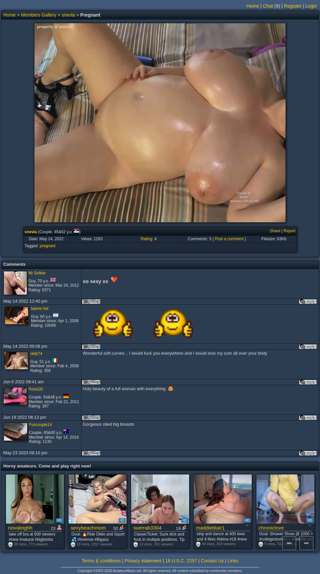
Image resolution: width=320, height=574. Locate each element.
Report (289, 231)
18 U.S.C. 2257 (181, 560)
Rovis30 (35, 389)
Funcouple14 (40, 424)
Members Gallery (38, 15)
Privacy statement (143, 560)
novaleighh (20, 528)
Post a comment (229, 239)
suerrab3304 (147, 528)
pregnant (47, 246)
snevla (68, 15)
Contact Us (212, 560)
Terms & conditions (101, 560)
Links (233, 560)
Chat (268, 6)
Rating (146, 239)
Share (275, 231)
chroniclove (271, 528)
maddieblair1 (210, 528)
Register (292, 6)
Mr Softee (37, 273)
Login (311, 6)
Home (252, 6)
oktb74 (36, 353)
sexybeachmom (88, 528)
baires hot (39, 308)
